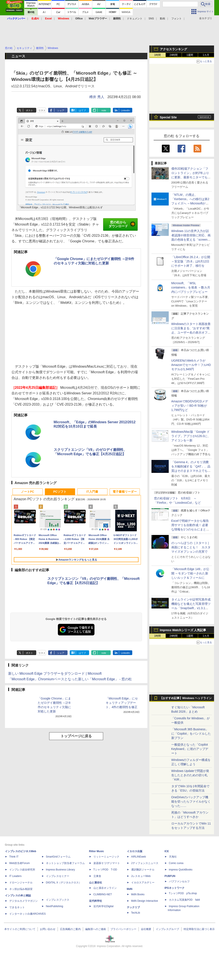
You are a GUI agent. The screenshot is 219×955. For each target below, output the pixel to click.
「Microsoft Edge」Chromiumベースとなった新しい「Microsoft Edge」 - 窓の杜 (70, 679)
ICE (167, 851)
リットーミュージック (106, 856)
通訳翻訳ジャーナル (142, 869)
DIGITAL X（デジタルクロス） (64, 882)
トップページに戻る (76, 736)
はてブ (82, 110)
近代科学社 (95, 900)
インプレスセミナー (57, 876)
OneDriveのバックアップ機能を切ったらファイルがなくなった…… (191, 801)
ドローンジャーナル (21, 882)
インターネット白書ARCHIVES (27, 913)
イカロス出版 (134, 851)
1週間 (189, 54)
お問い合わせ (47, 929)
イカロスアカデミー (142, 882)
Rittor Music (96, 851)
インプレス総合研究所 (22, 869)
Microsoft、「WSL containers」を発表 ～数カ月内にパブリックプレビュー (190, 287)
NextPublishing (54, 906)
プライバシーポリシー (123, 929)
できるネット (17, 907)
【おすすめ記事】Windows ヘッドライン (186, 698)
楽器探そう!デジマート (106, 863)
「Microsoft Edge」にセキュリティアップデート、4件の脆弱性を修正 (122, 703)
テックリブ (133, 907)
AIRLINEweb (138, 856)
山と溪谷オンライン (105, 887)
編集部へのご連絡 (95, 929)
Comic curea (176, 863)
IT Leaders (15, 876)
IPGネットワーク (175, 887)
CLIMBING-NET (102, 894)
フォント (176, 18)
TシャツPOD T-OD (105, 869)
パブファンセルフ (179, 881)
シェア (60, 110)
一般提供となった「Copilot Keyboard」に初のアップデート (189, 749)
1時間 (157, 54)
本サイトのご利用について (19, 929)
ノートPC (27, 491)
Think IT (14, 856)
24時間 (174, 54)
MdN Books (138, 894)
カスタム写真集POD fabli (184, 899)
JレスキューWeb (141, 876)
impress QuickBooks (180, 869)
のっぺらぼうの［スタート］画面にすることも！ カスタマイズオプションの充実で (191, 547)
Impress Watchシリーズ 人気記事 (183, 630)
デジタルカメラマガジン (23, 900)
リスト (42, 110)
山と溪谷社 (95, 882)
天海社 (173, 856)
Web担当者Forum (19, 863)
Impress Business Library (60, 869)
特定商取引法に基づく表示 (199, 929)
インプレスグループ (167, 929)
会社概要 (146, 929)
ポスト (29, 110)
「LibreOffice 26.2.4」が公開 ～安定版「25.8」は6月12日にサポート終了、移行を (190, 261)
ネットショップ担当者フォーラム (65, 863)
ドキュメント (134, 18)
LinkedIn (125, 110)
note (103, 110)
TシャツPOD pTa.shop (183, 893)
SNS (151, 18)
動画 (162, 18)
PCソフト (59, 491)
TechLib (135, 912)
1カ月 (206, 54)
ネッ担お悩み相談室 (21, 889)
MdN (129, 889)
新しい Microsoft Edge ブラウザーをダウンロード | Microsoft (55, 673)
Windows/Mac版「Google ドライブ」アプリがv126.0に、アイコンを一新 (191, 436)
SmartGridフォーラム (58, 856)
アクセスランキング (173, 49)
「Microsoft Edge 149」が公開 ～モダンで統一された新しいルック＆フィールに (190, 573)
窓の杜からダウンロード (122, 224)
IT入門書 (92, 491)
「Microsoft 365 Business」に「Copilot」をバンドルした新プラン (191, 734)
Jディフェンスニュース (144, 863)
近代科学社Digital (103, 906)
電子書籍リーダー (125, 491)
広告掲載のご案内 (70, 929)
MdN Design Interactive (144, 900)
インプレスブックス (57, 899)
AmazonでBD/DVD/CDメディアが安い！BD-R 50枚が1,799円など (189, 406)
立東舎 (97, 876)
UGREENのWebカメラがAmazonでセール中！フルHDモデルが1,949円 (191, 365)
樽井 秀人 (96, 97)
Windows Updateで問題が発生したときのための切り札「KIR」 (190, 775)
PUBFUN (170, 876)
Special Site (168, 117)
